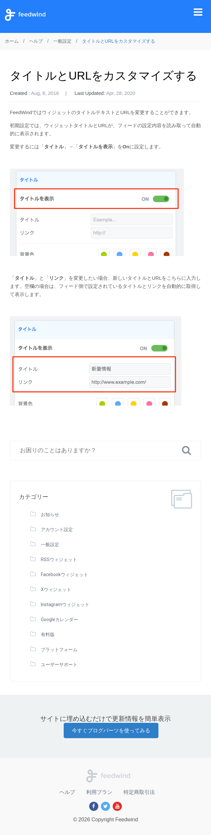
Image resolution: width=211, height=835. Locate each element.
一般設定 (50, 544)
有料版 (48, 634)
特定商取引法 (139, 792)
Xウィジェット (56, 589)
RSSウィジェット (59, 559)
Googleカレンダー (59, 619)
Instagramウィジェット (65, 604)
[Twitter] (105, 806)
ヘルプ (67, 792)
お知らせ (50, 514)
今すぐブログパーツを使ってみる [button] (111, 730)
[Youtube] (117, 806)
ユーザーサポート (59, 664)
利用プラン (99, 792)
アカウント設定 (57, 529)
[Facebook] (93, 806)
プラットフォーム (59, 649)
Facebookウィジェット (64, 574)
